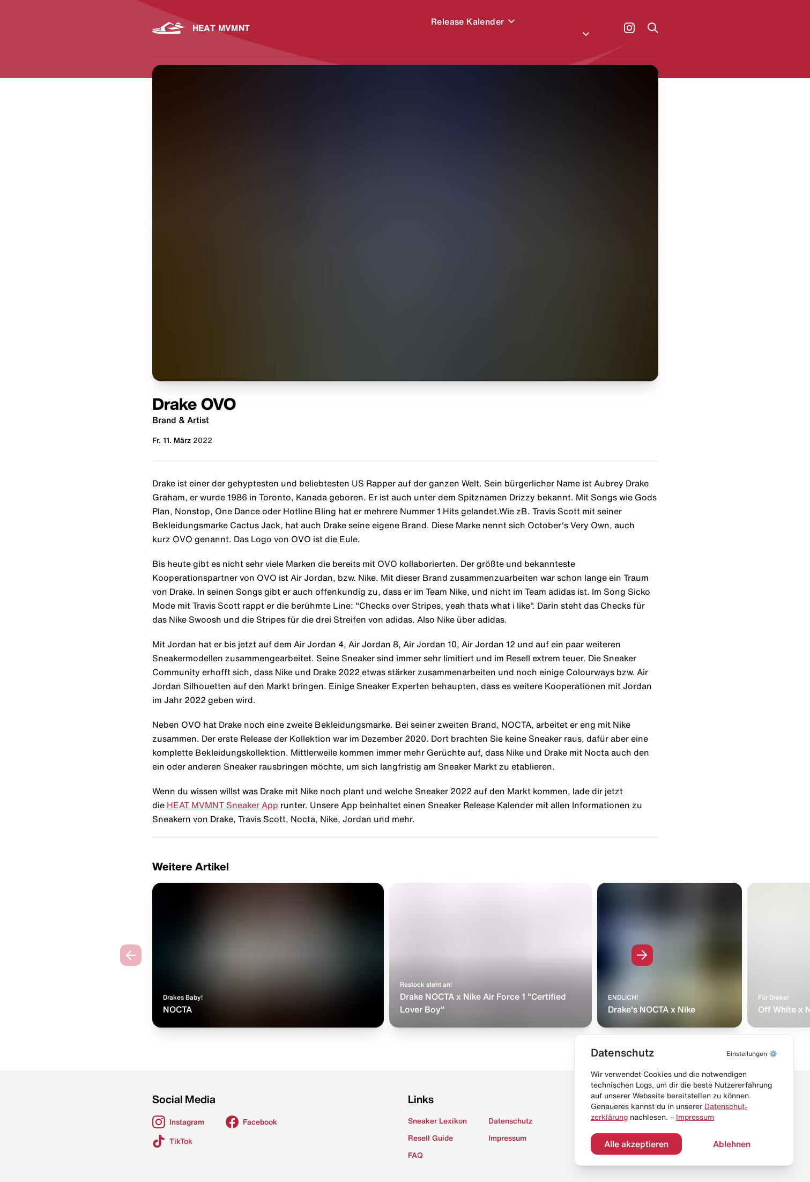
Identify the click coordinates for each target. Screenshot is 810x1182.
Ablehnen (731, 1144)
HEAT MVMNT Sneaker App (222, 792)
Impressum (695, 1117)
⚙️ (751, 1053)
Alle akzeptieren (636, 1144)
